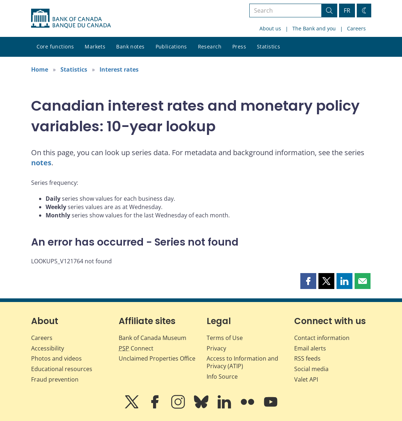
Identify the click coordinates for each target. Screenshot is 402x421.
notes (41, 162)
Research (209, 46)
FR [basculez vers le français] (347, 10)
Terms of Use (225, 338)
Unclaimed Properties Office (157, 358)
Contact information (322, 338)
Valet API (306, 379)
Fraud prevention (55, 379)
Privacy (216, 348)
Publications (171, 46)
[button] (308, 281)
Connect (136, 348)
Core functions (55, 46)
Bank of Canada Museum (152, 338)
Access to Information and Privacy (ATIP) (242, 362)
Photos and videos (56, 358)
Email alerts (310, 348)
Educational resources (61, 369)
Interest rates (119, 69)
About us (270, 28)
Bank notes (130, 46)
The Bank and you (314, 28)
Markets (95, 46)
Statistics (268, 46)
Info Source (222, 376)
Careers (356, 28)
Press (239, 46)
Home (39, 69)
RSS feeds (307, 358)
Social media (311, 369)
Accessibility (47, 348)
